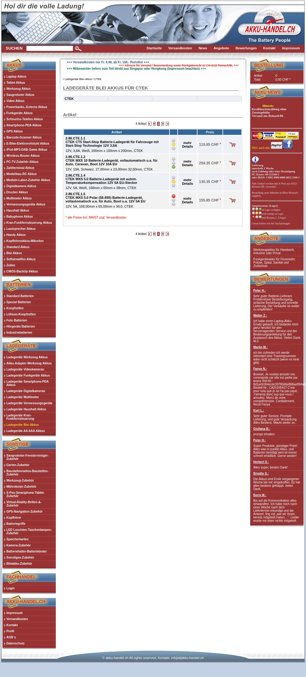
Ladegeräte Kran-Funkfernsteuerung (20, 417)
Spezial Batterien (18, 302)
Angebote (266, 238)
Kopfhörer (13, 517)
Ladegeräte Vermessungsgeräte (29, 403)
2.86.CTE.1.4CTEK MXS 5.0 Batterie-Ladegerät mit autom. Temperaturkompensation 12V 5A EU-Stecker (101, 179)
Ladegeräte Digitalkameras (25, 391)
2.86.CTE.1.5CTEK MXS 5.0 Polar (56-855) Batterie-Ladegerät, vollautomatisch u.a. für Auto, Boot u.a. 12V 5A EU (105, 197)
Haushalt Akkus (17, 210)
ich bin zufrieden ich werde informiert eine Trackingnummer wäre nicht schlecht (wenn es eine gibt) (277, 355)
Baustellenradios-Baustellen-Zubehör (27, 472)
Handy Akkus (16, 235)
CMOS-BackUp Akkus (22, 271)
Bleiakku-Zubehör (19, 563)
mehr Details (187, 144)
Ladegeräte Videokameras (25, 369)
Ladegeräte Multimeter (22, 397)
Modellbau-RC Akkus (21, 174)
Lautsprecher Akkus (21, 228)
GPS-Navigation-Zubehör (24, 511)
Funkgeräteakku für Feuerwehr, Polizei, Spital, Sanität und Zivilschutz (274, 263)
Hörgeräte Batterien (20, 326)
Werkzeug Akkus (18, 88)
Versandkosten (116, 217)
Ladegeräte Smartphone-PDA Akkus (27, 383)
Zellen (10, 265)
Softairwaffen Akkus (21, 259)
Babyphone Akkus (19, 216)
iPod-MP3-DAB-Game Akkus (26, 149)
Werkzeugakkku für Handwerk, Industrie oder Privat (274, 251)
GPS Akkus (14, 131)
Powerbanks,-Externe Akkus (26, 107)
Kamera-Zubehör (18, 545)
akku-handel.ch (116, 658)
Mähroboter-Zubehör (21, 486)
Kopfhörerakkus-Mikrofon (25, 241)
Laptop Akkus (16, 76)
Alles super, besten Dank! (277, 464)
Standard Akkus (18, 247)
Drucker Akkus (17, 192)
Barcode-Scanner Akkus (23, 137)
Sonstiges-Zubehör (20, 557)
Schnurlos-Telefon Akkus (24, 119)
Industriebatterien (19, 332)
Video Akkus (15, 101)
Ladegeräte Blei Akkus (22, 424)
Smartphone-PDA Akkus (23, 125)
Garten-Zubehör (18, 465)
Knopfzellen (15, 308)
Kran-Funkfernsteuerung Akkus (29, 222)
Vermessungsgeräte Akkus (25, 204)
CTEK (97, 79)
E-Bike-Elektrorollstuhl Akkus (27, 143)
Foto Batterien (16, 320)
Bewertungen (271, 279)
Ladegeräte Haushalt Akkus (26, 409)
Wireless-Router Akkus (23, 155)
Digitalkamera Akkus (21, 186)
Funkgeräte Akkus (19, 113)
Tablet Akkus (15, 82)
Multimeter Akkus (19, 198)
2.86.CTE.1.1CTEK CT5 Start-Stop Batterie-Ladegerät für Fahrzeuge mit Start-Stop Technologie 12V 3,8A (112, 141)
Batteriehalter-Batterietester (26, 551)
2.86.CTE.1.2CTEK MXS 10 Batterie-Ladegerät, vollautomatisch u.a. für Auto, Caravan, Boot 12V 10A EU (112, 160)
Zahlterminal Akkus (20, 168)
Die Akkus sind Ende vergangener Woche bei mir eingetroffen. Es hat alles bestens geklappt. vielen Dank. (277, 481)
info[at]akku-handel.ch (187, 658)
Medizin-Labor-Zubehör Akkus (28, 180)
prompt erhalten (277, 431)
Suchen (14, 48)
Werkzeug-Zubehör (20, 480)
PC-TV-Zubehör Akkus (22, 161)
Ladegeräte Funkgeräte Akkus (28, 375)
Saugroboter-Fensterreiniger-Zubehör (27, 457)
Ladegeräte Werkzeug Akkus (27, 357)
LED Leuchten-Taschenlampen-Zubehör (29, 531)
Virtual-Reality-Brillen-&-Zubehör (23, 503)
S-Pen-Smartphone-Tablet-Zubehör (25, 494)
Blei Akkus (14, 253)
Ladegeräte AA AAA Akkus (25, 431)
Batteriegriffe (15, 523)
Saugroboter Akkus (20, 94)
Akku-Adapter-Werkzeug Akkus (29, 363)
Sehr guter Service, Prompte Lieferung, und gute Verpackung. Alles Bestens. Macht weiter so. (277, 416)
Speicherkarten (17, 539)
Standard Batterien (20, 296)
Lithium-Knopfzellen (21, 314)
